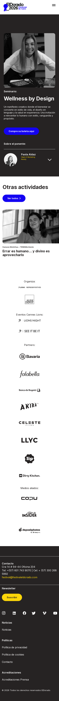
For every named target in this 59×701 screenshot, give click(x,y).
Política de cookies (13, 654)
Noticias (6, 629)
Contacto (7, 661)
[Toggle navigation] (54, 5)
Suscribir (12, 597)
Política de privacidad (14, 647)
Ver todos (12, 198)
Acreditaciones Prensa (15, 679)
